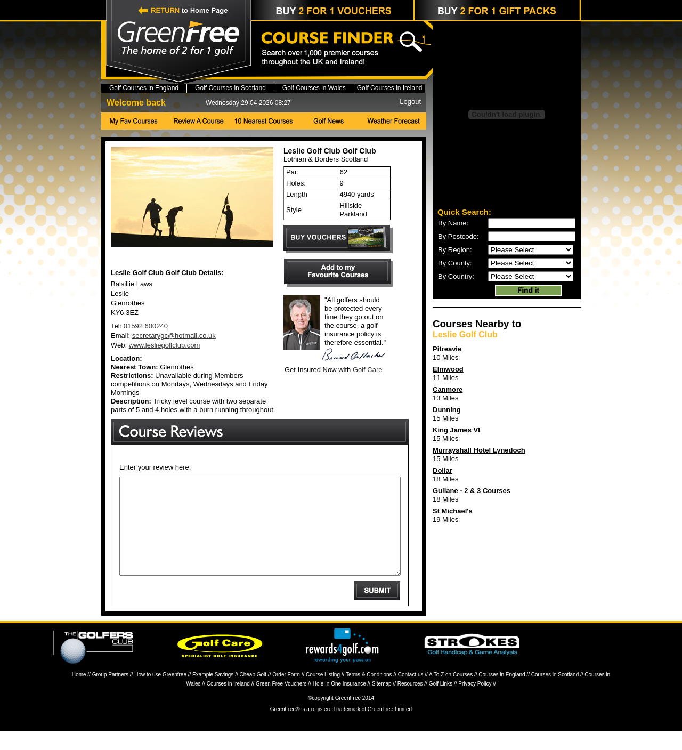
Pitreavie (447, 349)
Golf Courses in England (143, 88)
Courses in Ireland (228, 703)
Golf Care (368, 370)
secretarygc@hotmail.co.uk (174, 336)
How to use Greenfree (160, 694)
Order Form (286, 694)
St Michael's (453, 511)
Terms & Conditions (369, 694)
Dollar (442, 470)
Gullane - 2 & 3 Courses (471, 491)
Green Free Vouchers (281, 703)
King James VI (456, 430)
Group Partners (110, 694)
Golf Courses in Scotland (230, 88)
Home (79, 694)
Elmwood (448, 369)
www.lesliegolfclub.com (164, 345)
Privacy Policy (474, 703)
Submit (377, 609)
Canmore (447, 389)
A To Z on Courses (451, 694)
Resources (410, 703)
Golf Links (440, 703)
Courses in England (501, 694)
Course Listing (323, 694)
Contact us (411, 694)
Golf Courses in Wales (314, 88)
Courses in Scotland (555, 694)
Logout (410, 102)
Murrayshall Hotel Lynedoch (479, 450)
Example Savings (212, 694)
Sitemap (382, 703)
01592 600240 (146, 326)
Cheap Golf (253, 694)
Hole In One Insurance (339, 703)
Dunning (447, 410)
